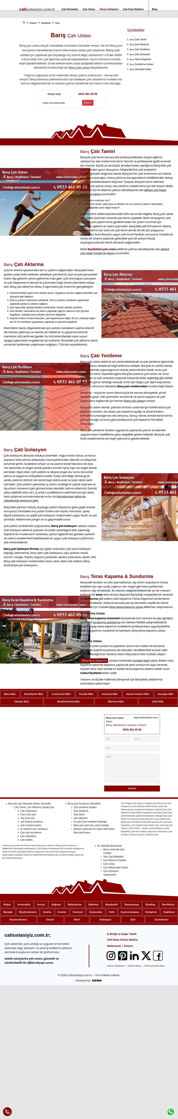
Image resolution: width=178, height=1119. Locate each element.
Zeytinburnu (161, 919)
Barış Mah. (10, 694)
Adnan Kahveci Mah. (138, 694)
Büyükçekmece (28, 912)
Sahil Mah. (158, 701)
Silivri (77, 919)
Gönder (132, 789)
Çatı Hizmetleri (69, 9)
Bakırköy (94, 904)
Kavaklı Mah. (86, 694)
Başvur (88, 103)
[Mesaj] (132, 768)
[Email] (146, 739)
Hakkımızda (114, 946)
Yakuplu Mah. (21, 701)
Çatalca (47, 912)
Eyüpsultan (95, 912)
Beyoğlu (8, 912)
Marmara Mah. (116, 701)
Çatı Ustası (89, 9)
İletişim (128, 946)
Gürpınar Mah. (110, 694)
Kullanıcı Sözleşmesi (116, 966)
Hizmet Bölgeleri (109, 9)
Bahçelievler (75, 904)
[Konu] (132, 748)
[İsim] (117, 739)
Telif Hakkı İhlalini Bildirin (122, 940)
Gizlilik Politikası (134, 966)
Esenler (62, 912)
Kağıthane (169, 912)
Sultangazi (105, 919)
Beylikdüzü (168, 904)
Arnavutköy (24, 904)
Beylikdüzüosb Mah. (68, 701)
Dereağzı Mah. (166, 694)
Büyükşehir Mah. (33, 694)
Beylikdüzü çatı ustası (102, 249)
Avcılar (41, 904)
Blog (154, 9)
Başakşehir (111, 904)
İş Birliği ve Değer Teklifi (121, 934)
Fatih (111, 912)
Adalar (7, 904)
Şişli (132, 919)
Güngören (151, 912)
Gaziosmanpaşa (130, 912)
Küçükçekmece (18, 919)
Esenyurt (78, 912)
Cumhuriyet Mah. (61, 694)
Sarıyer (50, 919)
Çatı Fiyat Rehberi (133, 9)
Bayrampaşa (132, 904)
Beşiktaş (150, 904)
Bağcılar (56, 904)
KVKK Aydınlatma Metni (154, 966)
